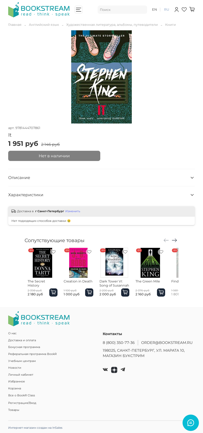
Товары (13, 410)
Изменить (72, 211)
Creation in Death (79, 285)
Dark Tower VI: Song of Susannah (121, 287)
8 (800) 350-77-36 (119, 342)
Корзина (14, 388)
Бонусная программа (24, 347)
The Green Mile (157, 285)
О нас (12, 333)
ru (166, 9)
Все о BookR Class (21, 395)
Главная (14, 25)
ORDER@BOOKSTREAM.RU (167, 342)
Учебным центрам (22, 361)
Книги (170, 25)
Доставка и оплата (22, 340)
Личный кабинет (20, 374)
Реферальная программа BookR (32, 354)
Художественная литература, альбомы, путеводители (112, 25)
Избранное (16, 381)
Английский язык (44, 25)
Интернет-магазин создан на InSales (35, 428)
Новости (14, 368)
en (154, 9)
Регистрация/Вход (22, 403)
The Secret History (40, 285)
